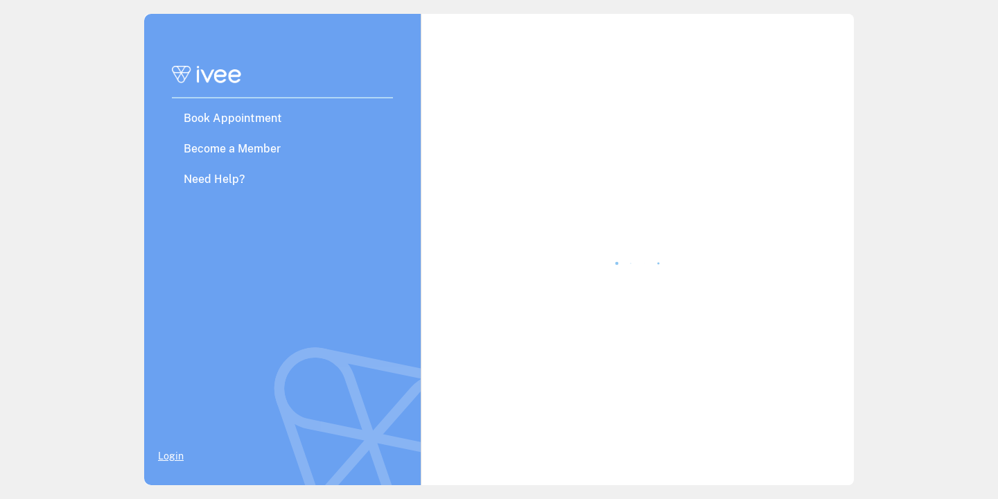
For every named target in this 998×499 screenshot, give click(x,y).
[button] (282, 117)
